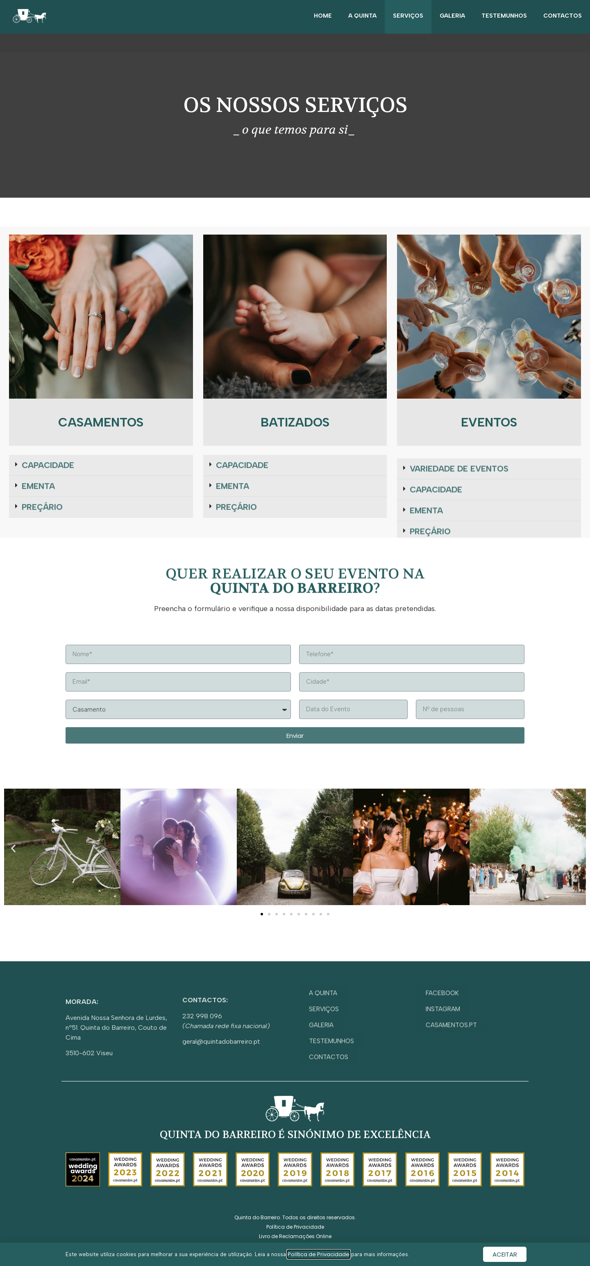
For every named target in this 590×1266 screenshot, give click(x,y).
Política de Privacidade (318, 1254)
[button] (13, 848)
